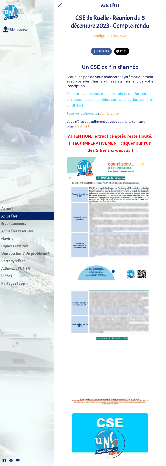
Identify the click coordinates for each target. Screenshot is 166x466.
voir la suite (110, 113)
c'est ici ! (82, 126)
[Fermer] (60, 5)
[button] (15, 29)
